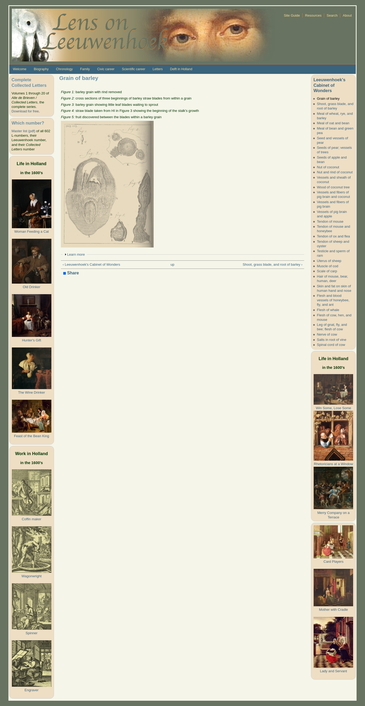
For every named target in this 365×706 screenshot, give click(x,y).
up (172, 264)
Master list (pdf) (23, 131)
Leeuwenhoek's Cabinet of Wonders (329, 85)
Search (332, 15)
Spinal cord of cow (331, 345)
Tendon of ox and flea (333, 236)
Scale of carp (327, 271)
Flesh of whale (328, 310)
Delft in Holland (181, 69)
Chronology (64, 69)
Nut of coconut (328, 167)
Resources (313, 15)
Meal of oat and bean (333, 123)
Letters (158, 69)
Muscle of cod (327, 266)
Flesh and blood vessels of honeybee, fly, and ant (333, 300)
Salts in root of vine (331, 340)
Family (85, 69)
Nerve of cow (327, 334)
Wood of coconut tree (333, 187)
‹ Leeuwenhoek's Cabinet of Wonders (91, 264)
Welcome (20, 69)
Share (71, 273)
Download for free (25, 111)
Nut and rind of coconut (335, 172)
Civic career (106, 69)
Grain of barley (328, 99)
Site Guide (292, 15)
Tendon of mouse (330, 221)
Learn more (76, 254)
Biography (41, 69)
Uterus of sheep (329, 261)
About (347, 15)
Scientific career (133, 69)
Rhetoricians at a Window (333, 464)
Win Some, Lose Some (333, 408)
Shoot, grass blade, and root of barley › (273, 264)
